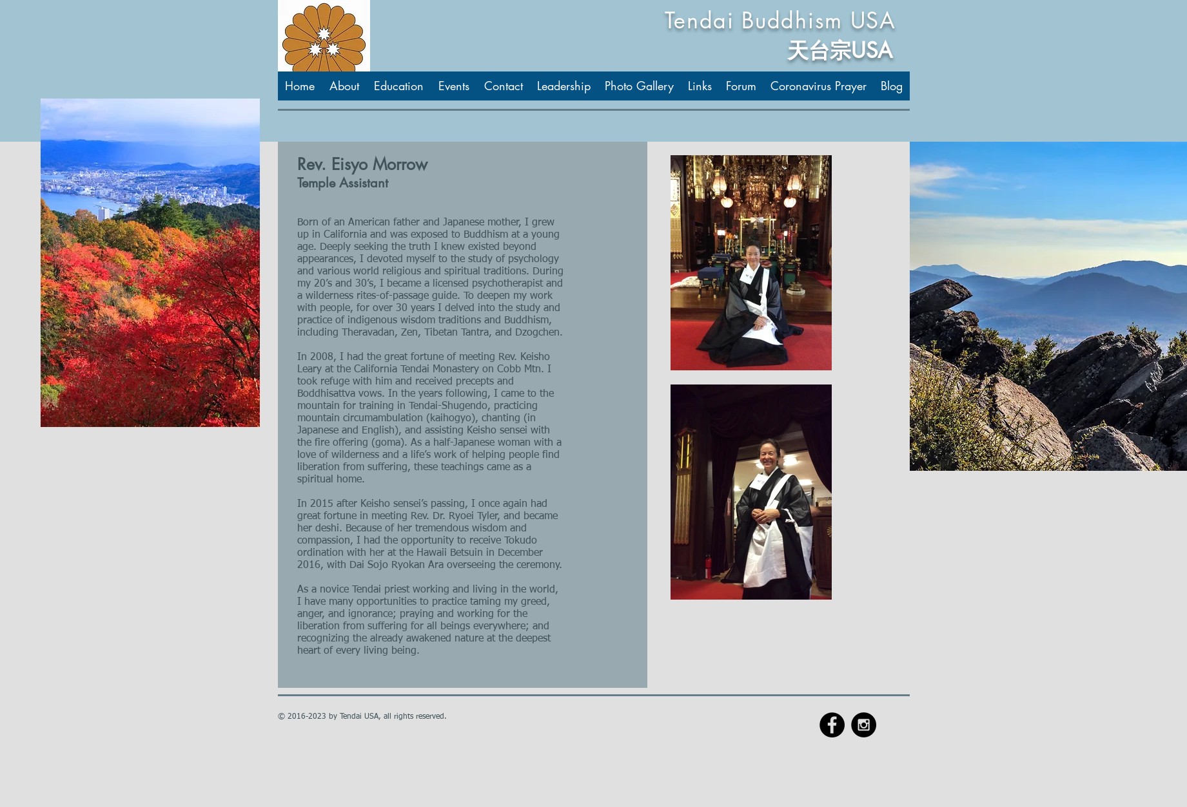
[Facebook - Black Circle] (832, 724)
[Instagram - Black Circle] (863, 724)
